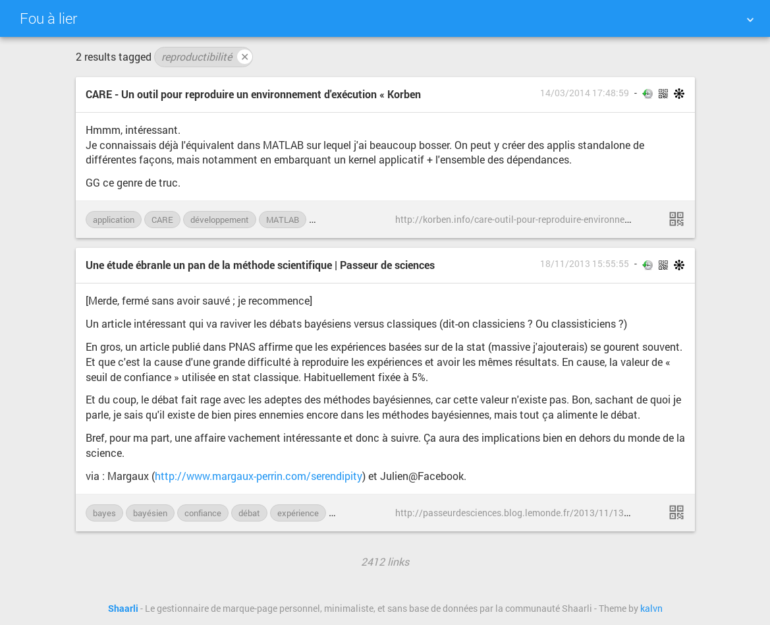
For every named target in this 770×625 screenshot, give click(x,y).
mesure (350, 513)
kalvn (651, 608)
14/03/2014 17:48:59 (584, 93)
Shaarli (123, 608)
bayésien (150, 513)
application (113, 219)
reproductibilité (206, 56)
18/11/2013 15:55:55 (584, 264)
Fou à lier (48, 18)
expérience (298, 513)
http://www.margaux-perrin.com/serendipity (258, 476)
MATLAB (282, 219)
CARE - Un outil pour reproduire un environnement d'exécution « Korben (253, 94)
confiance (202, 513)
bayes (104, 513)
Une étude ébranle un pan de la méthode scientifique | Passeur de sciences (260, 265)
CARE (162, 219)
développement (219, 219)
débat (249, 513)
